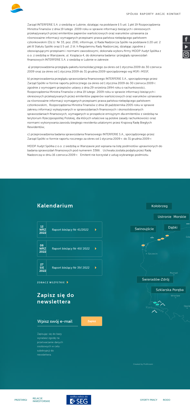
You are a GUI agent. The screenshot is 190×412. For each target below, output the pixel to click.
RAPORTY (147, 14)
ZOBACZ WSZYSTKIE (53, 284)
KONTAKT (174, 14)
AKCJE (160, 14)
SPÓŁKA (132, 14)
